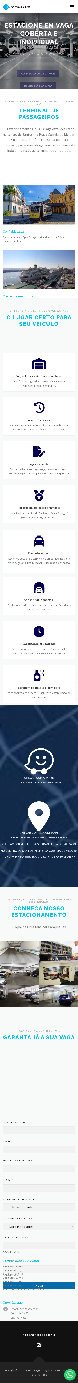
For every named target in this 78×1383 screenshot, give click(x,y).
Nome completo (15, 1187)
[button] (71, 1378)
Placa (8, 1245)
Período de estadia (17, 1284)
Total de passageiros (19, 1265)
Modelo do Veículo (17, 1226)
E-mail (8, 1207)
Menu (72, 6)
